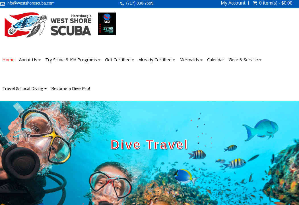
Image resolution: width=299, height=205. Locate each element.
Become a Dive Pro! (70, 88)
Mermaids (191, 59)
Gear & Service (245, 59)
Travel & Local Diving (24, 88)
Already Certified (157, 59)
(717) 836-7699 (139, 3)
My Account (233, 3)
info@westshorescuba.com (30, 3)
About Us (30, 59)
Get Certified (119, 59)
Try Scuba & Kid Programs (72, 59)
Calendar (215, 59)
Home (8, 59)
